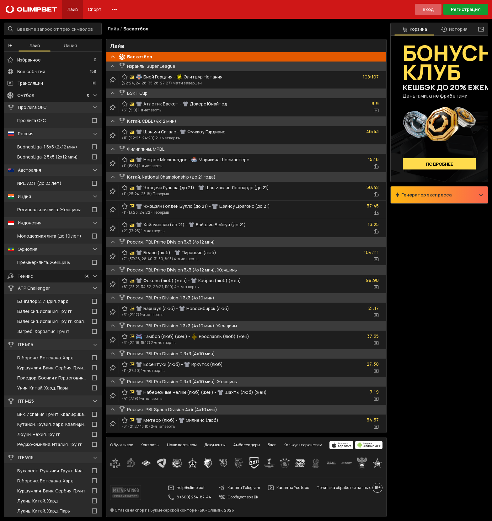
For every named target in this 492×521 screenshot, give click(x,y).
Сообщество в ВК (238, 497)
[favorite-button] (124, 77)
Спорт (95, 9)
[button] (10, 45)
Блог (272, 445)
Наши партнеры (182, 445)
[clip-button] (112, 80)
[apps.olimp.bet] (341, 445)
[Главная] (31, 9)
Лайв (72, 9)
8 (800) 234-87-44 (189, 497)
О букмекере (121, 445)
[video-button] (376, 110)
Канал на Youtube (288, 488)
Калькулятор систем (303, 445)
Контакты (150, 445)
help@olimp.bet (186, 488)
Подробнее (439, 164)
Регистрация (466, 9)
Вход (428, 9)
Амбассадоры (246, 445)
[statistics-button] (376, 166)
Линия (70, 45)
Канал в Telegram (239, 488)
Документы (215, 445)
